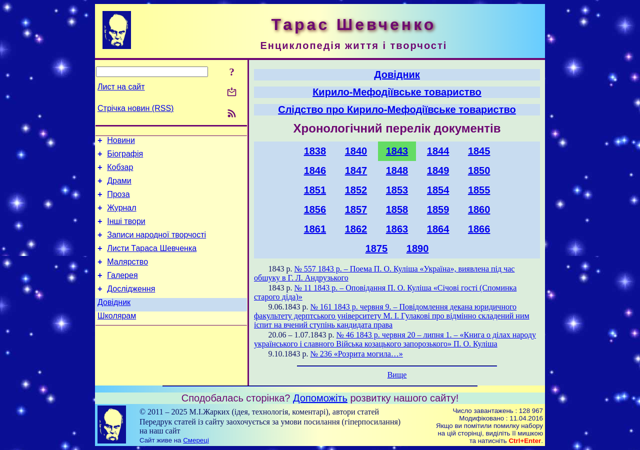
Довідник (114, 322)
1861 (315, 229)
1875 (377, 248)
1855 (479, 190)
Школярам (117, 336)
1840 (356, 151)
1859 (438, 209)
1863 (397, 229)
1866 (479, 229)
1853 (397, 190)
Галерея (122, 292)
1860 (479, 209)
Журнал (121, 216)
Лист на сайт (121, 86)
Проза (118, 202)
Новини (121, 142)
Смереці (196, 440)
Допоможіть (320, 398)
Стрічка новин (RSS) (136, 108)
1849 (438, 170)
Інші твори (126, 232)
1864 (438, 229)
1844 (438, 151)
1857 (356, 209)
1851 (315, 190)
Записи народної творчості (156, 246)
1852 (356, 190)
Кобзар (120, 172)
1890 (417, 248)
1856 (315, 209)
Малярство (127, 276)
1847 (356, 170)
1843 (397, 151)
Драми (119, 186)
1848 (397, 170)
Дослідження (131, 306)
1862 (356, 229)
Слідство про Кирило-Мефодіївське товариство (397, 109)
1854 (438, 190)
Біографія (125, 156)
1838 (315, 151)
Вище (397, 374)
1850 (479, 170)
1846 (315, 170)
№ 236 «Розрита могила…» (356, 354)
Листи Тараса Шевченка (151, 262)
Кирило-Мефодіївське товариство (397, 92)
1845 (479, 151)
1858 (397, 209)
